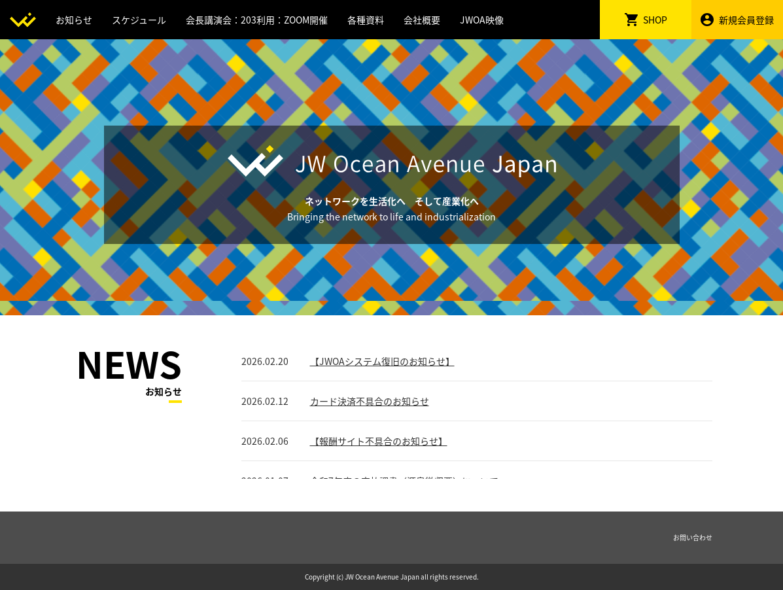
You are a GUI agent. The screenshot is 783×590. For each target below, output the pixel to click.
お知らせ (74, 19)
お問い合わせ (692, 537)
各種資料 (365, 19)
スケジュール (139, 19)
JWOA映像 (482, 19)
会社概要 (422, 19)
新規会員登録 (737, 19)
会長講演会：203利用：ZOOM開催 (257, 19)
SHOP (646, 19)
